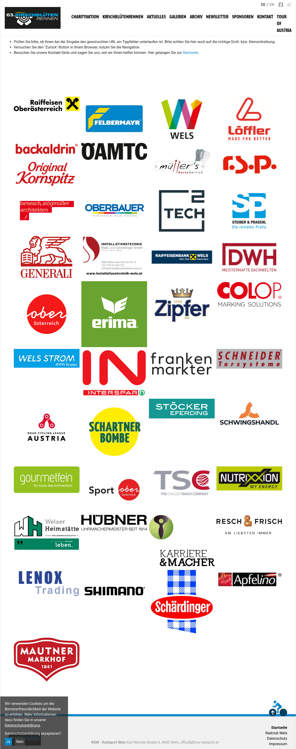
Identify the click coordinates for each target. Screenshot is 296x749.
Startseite (190, 52)
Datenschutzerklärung (22, 725)
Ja (8, 741)
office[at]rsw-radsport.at (199, 742)
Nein (20, 741)
